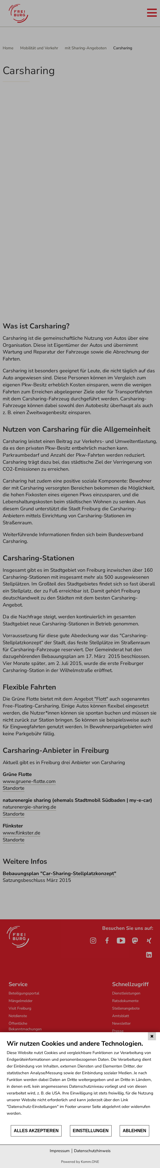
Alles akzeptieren (36, 1130)
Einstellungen (91, 1130)
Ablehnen (134, 1130)
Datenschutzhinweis (92, 1150)
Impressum (60, 1150)
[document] (80, 1082)
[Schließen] (152, 1036)
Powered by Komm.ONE (80, 1161)
